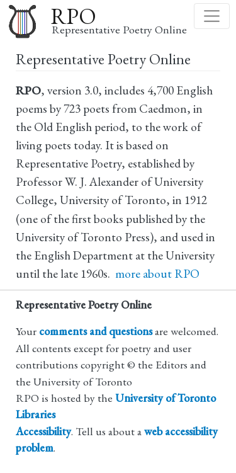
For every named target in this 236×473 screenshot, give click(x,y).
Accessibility (43, 431)
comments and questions (95, 331)
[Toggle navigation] (212, 16)
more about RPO (157, 274)
